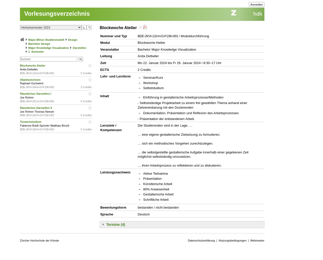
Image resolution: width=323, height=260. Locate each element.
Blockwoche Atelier (33, 65)
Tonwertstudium (31, 121)
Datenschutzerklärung (201, 240)
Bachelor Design (39, 43)
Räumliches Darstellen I (36, 93)
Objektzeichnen (30, 79)
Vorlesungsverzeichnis (57, 13)
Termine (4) (115, 225)
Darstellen (79, 47)
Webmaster (257, 240)
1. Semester (36, 51)
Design (73, 39)
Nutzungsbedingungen (232, 240)
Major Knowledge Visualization (48, 47)
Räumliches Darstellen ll (36, 107)
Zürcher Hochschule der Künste (39, 240)
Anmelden (256, 4)
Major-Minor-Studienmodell (46, 39)
